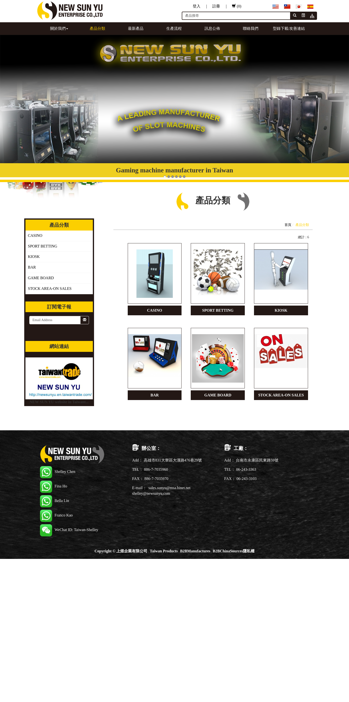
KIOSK (34, 257)
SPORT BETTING (42, 246)
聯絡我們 (250, 28)
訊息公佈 (212, 28)
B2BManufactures (195, 551)
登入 (200, 6)
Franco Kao (56, 515)
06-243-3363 (246, 469)
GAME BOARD (41, 278)
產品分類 (97, 28)
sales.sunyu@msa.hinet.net (169, 488)
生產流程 (174, 28)
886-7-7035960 (156, 469)
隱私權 (248, 551)
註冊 (219, 6)
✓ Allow (7, 572)
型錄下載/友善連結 (289, 28)
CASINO (35, 235)
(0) (236, 6)
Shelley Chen (57, 472)
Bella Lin (54, 501)
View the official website (40, 633)
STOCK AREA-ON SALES (49, 288)
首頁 (288, 225)
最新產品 (135, 28)
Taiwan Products (164, 551)
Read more (10, 633)
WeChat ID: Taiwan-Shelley (69, 530)
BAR (32, 267)
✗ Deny (6, 578)
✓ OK (129, 699)
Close (4, 561)
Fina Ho (53, 486)
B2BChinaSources (228, 551)
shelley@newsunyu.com (151, 493)
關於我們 (59, 28)
